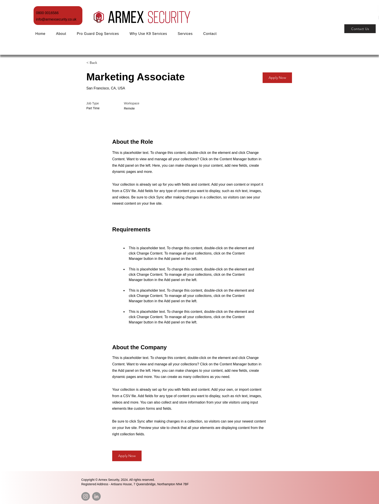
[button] (185, 34)
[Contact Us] (360, 28)
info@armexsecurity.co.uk (56, 19)
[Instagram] (85, 496)
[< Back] (102, 63)
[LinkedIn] (96, 496)
